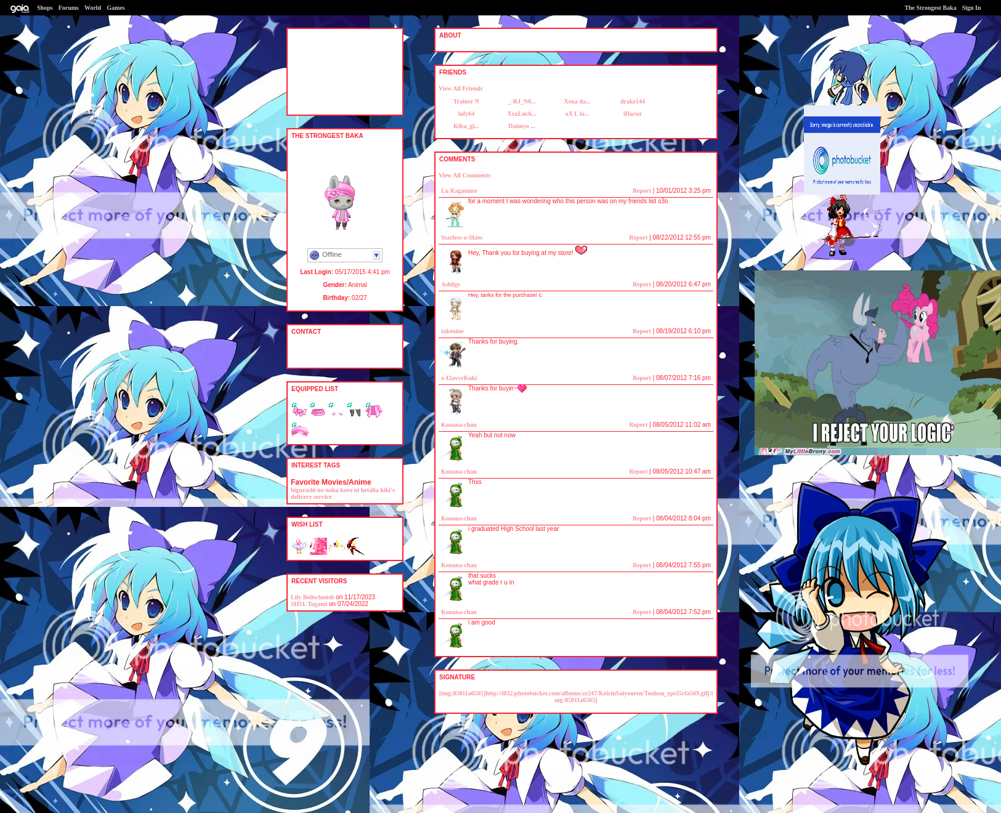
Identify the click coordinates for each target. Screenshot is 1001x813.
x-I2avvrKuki (459, 377)
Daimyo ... (521, 126)
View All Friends (460, 88)
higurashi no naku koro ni (325, 490)
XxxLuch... (522, 113)
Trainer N (466, 101)
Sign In (971, 7)
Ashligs (450, 284)
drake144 (632, 101)
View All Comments (465, 175)
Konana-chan (459, 424)
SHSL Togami (309, 604)
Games (115, 7)
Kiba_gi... (466, 126)
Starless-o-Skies (461, 237)
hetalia (370, 490)
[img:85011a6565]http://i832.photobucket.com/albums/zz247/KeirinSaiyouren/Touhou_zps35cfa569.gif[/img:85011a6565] (576, 696)
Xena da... (577, 101)
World (92, 7)
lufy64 (466, 113)
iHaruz (632, 113)
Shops (45, 7)
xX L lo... (577, 113)
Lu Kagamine (459, 190)
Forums (69, 7)
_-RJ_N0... (521, 101)
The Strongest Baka (930, 7)
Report (642, 190)
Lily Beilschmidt (312, 597)
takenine (452, 331)
